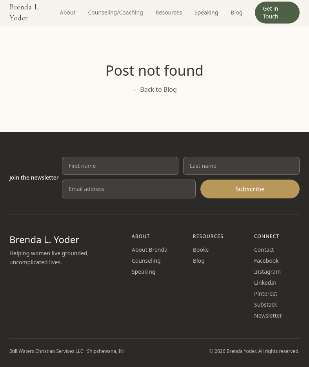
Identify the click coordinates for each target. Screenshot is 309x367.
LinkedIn (265, 282)
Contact (264, 249)
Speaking (206, 12)
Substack (265, 304)
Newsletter (268, 315)
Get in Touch (270, 12)
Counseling (146, 260)
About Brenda (149, 249)
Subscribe (250, 189)
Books (201, 249)
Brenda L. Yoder (24, 12)
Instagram (267, 271)
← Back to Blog (154, 89)
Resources (169, 12)
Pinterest (265, 293)
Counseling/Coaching (115, 12)
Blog (237, 12)
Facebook (266, 260)
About (68, 12)
